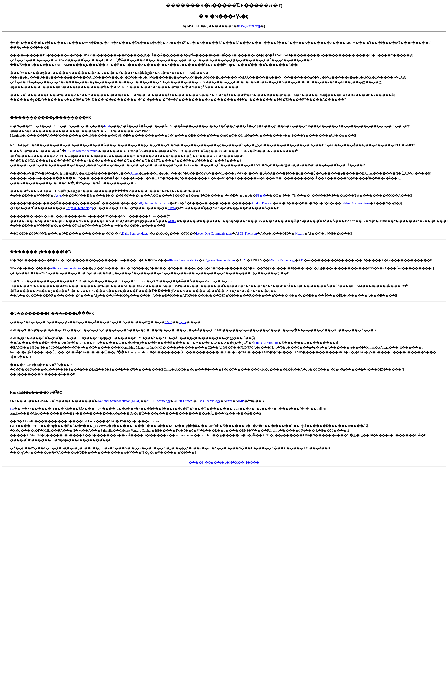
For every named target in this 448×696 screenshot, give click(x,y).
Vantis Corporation (266, 342)
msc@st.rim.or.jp (249, 26)
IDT (244, 260)
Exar (229, 401)
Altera (172, 208)
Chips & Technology (79, 208)
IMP (241, 401)
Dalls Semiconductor (136, 233)
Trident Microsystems (355, 203)
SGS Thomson (247, 233)
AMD (168, 322)
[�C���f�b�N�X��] (224, 462)
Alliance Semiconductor (183, 260)
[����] (195, 462)
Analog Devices (262, 203)
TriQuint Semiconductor (153, 203)
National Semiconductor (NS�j (119, 401)
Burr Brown (184, 401)
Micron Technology (282, 260)
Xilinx (172, 221)
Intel (107, 126)
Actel (58, 195)
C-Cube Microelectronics (82, 151)
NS (12, 408)
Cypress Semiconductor (220, 260)
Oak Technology (209, 401)
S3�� (261, 195)
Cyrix (182, 322)
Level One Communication (214, 233)
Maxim (299, 233)
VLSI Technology (159, 401)
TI (302, 260)
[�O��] (253, 462)
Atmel (134, 173)
